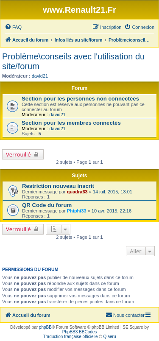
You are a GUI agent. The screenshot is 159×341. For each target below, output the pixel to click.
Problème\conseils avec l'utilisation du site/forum (73, 61)
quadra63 (77, 191)
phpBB (45, 327)
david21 (40, 75)
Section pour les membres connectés (71, 123)
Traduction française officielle (70, 336)
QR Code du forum (47, 205)
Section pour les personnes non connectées (80, 98)
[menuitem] (13, 27)
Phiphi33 (76, 210)
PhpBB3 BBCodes (79, 332)
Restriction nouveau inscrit (58, 186)
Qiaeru (109, 336)
